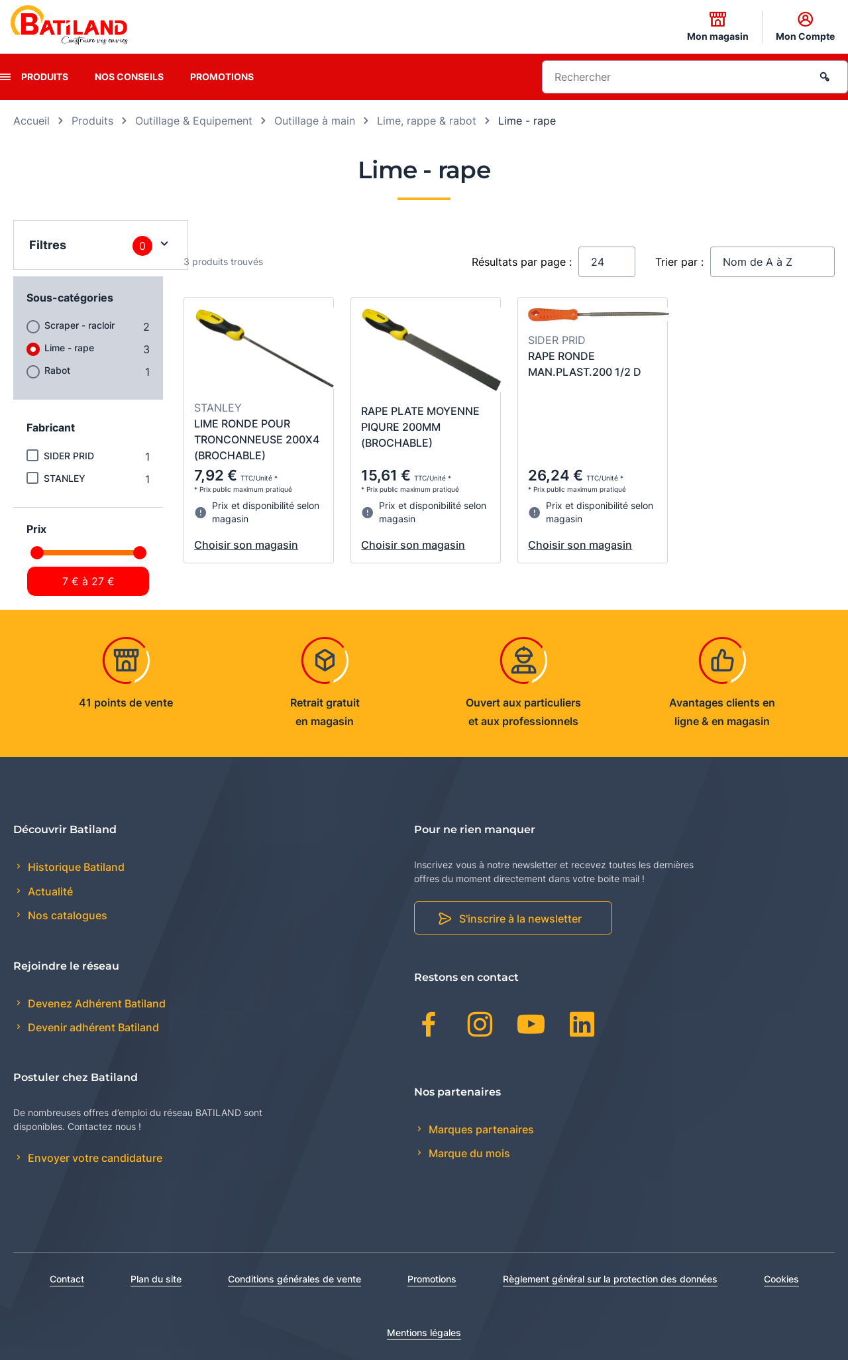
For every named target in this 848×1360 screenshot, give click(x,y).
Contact (67, 1278)
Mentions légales (424, 1332)
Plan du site (156, 1278)
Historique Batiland (75, 867)
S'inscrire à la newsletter (520, 918)
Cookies (781, 1278)
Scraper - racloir (79, 325)
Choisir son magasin (246, 544)
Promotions (222, 76)
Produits (44, 76)
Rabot (57, 370)
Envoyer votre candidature (93, 1157)
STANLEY (64, 478)
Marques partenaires (480, 1129)
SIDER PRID (69, 455)
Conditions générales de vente (294, 1278)
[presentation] (5, 77)
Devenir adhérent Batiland (92, 1027)
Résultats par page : (522, 261)
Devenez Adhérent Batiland (95, 1003)
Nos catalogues (66, 915)
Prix (36, 529)
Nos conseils (129, 76)
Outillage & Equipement (193, 120)
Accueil (31, 120)
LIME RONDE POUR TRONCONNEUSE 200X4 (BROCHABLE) (256, 439)
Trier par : (679, 261)
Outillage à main (314, 120)
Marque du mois (468, 1153)
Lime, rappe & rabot (426, 120)
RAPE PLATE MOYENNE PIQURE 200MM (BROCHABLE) (420, 426)
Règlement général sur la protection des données (610, 1278)
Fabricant (50, 427)
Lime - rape (69, 347)
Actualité (49, 891)
